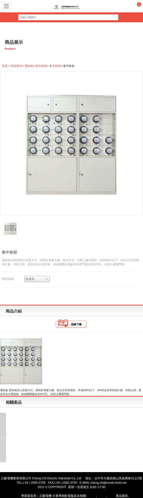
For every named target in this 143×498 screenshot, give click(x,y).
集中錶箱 (41, 65)
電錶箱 (28, 65)
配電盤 (16, 495)
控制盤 (101, 495)
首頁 (5, 65)
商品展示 (16, 65)
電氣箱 (111, 495)
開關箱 (91, 495)
